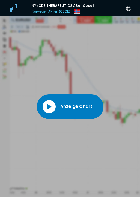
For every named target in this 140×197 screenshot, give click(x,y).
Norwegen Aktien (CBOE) (51, 11)
